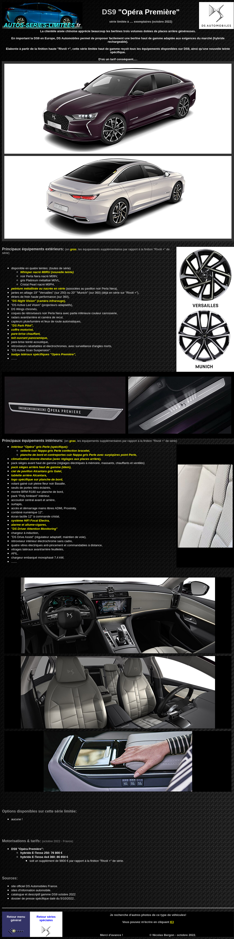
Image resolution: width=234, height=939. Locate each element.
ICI (172, 922)
